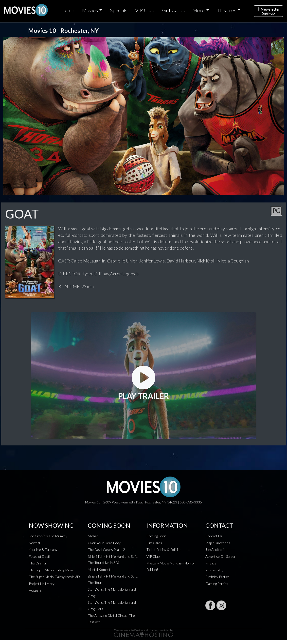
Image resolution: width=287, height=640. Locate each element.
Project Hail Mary (41, 583)
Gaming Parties (216, 583)
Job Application (216, 549)
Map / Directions (217, 543)
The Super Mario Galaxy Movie (51, 570)
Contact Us (213, 536)
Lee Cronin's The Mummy (48, 536)
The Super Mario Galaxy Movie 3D (54, 577)
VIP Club (144, 10)
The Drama (37, 563)
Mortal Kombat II (101, 569)
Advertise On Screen (220, 556)
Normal (34, 543)
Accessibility (214, 570)
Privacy (210, 563)
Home (67, 10)
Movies (90, 10)
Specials (118, 10)
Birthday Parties (217, 577)
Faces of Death (40, 556)
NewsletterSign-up (268, 11)
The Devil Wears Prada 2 (106, 549)
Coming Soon (156, 536)
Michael (93, 536)
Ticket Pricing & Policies (163, 549)
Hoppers (35, 590)
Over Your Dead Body (104, 543)
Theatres (226, 10)
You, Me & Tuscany (43, 549)
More (199, 10)
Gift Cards (173, 10)
